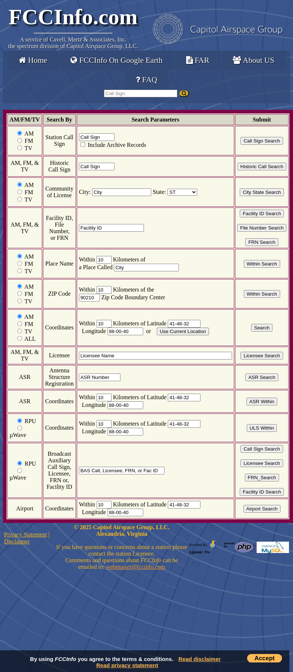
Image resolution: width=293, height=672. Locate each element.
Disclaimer (17, 541)
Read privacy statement (127, 665)
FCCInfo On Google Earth (116, 60)
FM (29, 141)
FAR (197, 60)
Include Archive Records (116, 145)
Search (262, 327)
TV (28, 148)
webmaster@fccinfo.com (135, 567)
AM (29, 133)
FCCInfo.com (73, 17)
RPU (30, 421)
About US (253, 60)
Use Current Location (183, 331)
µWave (18, 435)
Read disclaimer (199, 659)
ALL (30, 339)
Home (33, 60)
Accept (264, 658)
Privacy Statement (25, 534)
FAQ (146, 79)
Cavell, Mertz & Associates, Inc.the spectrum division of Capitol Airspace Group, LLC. (73, 42)
